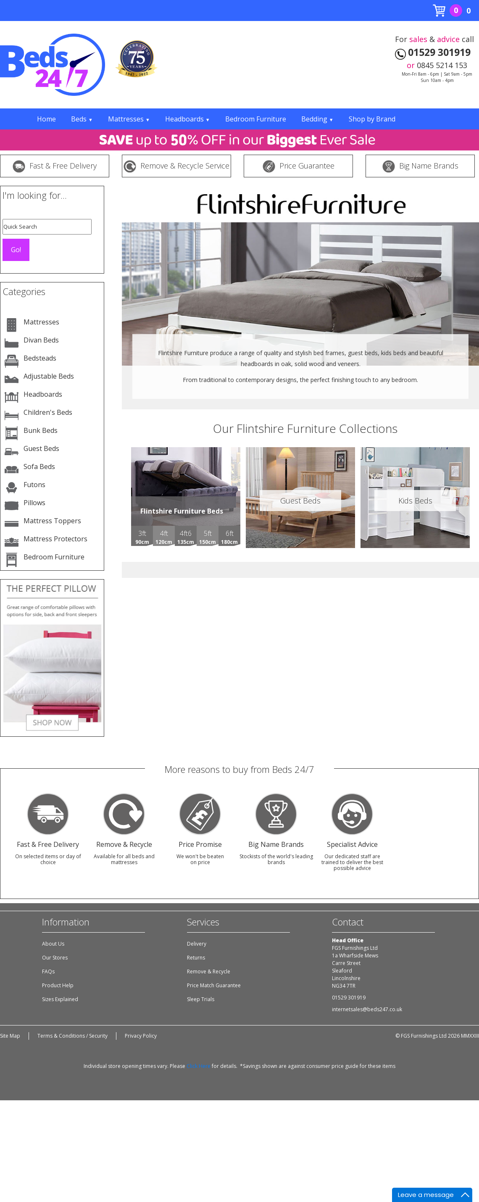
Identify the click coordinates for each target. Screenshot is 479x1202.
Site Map (10, 1035)
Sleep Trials (200, 999)
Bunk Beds (41, 430)
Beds (82, 119)
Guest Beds (41, 448)
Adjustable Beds (49, 376)
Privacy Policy (141, 1035)
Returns (196, 957)
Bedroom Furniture (255, 119)
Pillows (34, 502)
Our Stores (55, 957)
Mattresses (129, 119)
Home (46, 119)
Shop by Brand (372, 119)
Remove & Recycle (208, 971)
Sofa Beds (39, 466)
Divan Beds (41, 340)
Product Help (58, 985)
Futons (34, 484)
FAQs (48, 971)
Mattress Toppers (52, 520)
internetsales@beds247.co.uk (367, 1009)
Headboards (187, 119)
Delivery (196, 943)
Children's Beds (48, 412)
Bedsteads (40, 358)
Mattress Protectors (55, 538)
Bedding (317, 119)
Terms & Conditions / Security (72, 1035)
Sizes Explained (60, 999)
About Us (53, 943)
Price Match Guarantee (214, 985)
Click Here (199, 1066)
